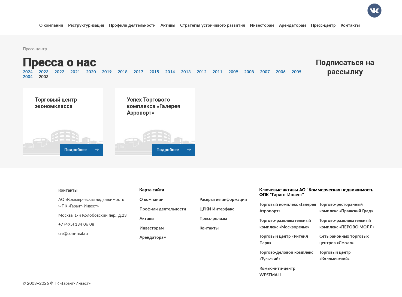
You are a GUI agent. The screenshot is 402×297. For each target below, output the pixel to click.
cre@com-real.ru (73, 234)
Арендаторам (292, 25)
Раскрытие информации (223, 200)
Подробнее (75, 150)
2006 (281, 72)
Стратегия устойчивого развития (212, 25)
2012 (202, 72)
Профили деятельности (132, 25)
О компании (51, 25)
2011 (217, 72)
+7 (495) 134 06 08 (76, 224)
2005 (296, 72)
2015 (154, 72)
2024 (28, 72)
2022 (59, 72)
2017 (138, 72)
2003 (44, 77)
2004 (28, 77)
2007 (265, 72)
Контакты (350, 25)
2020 (91, 72)
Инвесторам (262, 25)
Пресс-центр (323, 25)
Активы (168, 25)
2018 (123, 72)
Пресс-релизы (213, 219)
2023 (44, 72)
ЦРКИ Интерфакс (217, 209)
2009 (233, 72)
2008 (249, 72)
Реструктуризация (86, 25)
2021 (75, 72)
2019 (107, 72)
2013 (186, 72)
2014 (170, 72)
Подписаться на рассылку (345, 67)
